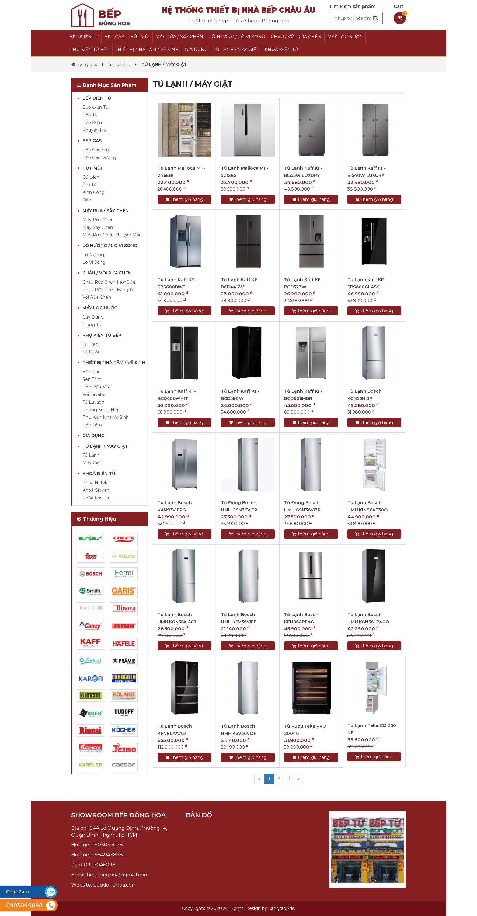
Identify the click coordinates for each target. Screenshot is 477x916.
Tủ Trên (90, 344)
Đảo (86, 200)
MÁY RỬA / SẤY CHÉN (179, 37)
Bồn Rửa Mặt (96, 387)
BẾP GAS (114, 37)
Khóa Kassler (96, 498)
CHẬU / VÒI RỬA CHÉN (296, 37)
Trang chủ (84, 64)
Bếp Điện (92, 122)
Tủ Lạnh (90, 455)
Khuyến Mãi (94, 130)
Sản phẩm (119, 64)
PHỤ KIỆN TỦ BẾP (89, 49)
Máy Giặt (91, 463)
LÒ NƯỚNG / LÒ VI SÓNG (237, 37)
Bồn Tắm (92, 425)
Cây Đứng (93, 317)
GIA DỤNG (196, 49)
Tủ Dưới (90, 352)
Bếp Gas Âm (95, 150)
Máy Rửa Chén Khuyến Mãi (111, 235)
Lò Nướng (93, 254)
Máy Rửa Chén (98, 219)
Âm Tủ (89, 185)
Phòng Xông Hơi (100, 409)
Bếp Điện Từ (95, 107)
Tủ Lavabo (93, 402)
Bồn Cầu (91, 371)
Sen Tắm (91, 379)
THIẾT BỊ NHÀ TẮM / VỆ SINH (147, 49)
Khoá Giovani (96, 490)
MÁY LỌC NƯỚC (345, 37)
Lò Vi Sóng (94, 262)
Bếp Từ (89, 115)
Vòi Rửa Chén (96, 297)
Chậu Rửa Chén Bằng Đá (109, 289)
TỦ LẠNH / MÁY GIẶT (236, 49)
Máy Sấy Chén (97, 227)
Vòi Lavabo (94, 394)
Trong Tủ (91, 324)
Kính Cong (93, 192)
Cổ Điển (90, 177)
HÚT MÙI (140, 37)
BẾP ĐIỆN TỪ (84, 37)
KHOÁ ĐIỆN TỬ (281, 49)
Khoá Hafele (95, 482)
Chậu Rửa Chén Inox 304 (108, 282)
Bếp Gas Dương (99, 157)
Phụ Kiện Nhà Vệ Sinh (105, 417)
